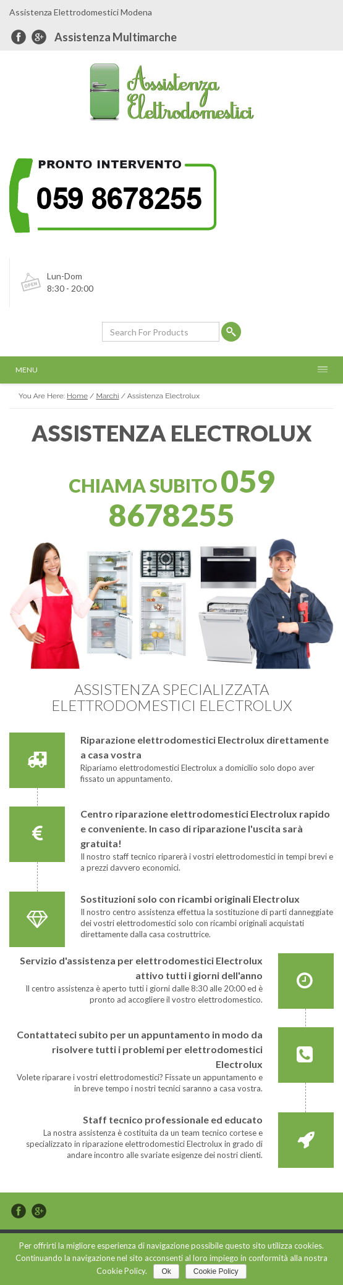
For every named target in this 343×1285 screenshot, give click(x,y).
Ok (166, 1271)
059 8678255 (191, 497)
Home (77, 396)
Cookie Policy (216, 1271)
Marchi (107, 396)
